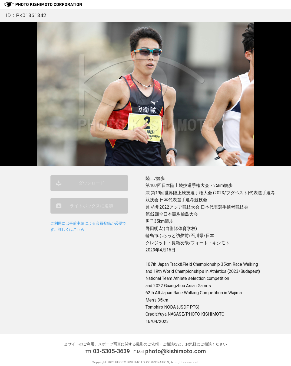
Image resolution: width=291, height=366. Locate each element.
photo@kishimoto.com (175, 351)
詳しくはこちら (71, 229)
